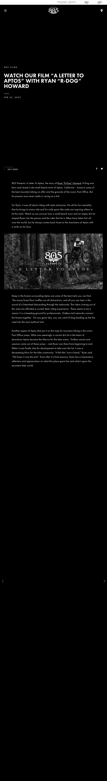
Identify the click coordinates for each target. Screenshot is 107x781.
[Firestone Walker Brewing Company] (66, 2)
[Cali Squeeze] (100, 2)
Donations (53, 739)
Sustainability (53, 730)
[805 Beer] (86, 2)
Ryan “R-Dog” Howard (69, 183)
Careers (53, 721)
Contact (53, 712)
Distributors (53, 748)
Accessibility (53, 758)
